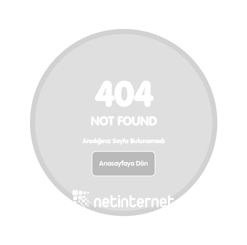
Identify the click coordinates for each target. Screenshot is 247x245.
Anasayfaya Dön (123, 163)
